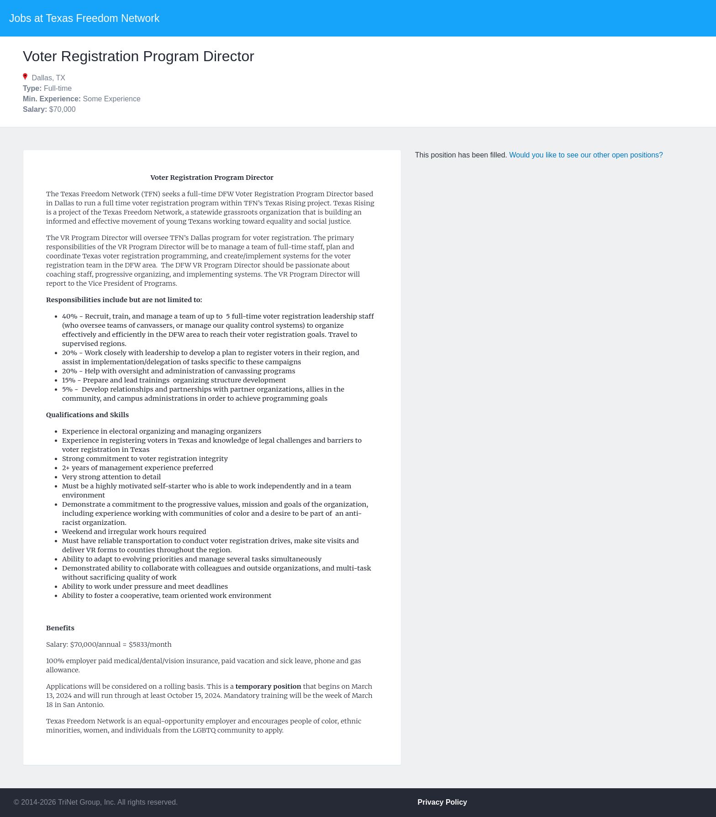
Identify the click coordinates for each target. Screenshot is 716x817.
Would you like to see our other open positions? (586, 155)
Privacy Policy (443, 802)
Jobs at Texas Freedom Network (84, 18)
